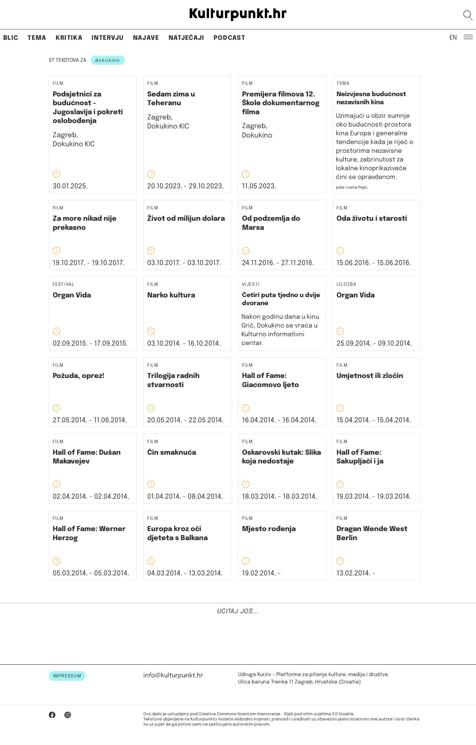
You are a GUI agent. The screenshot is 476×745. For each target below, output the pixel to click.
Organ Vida (72, 295)
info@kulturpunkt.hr (173, 676)
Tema (37, 38)
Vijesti (251, 285)
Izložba (347, 285)
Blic (10, 38)
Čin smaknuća (171, 452)
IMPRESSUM (67, 676)
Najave (146, 38)
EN (453, 37)
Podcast (229, 38)
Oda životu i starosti (372, 218)
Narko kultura (171, 295)
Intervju (108, 38)
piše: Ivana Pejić (352, 187)
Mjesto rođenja (269, 529)
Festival (64, 285)
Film (58, 84)
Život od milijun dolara (186, 218)
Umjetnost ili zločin (370, 376)
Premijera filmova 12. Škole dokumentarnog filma (280, 103)
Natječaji (187, 38)
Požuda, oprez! (78, 376)
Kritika (69, 38)
